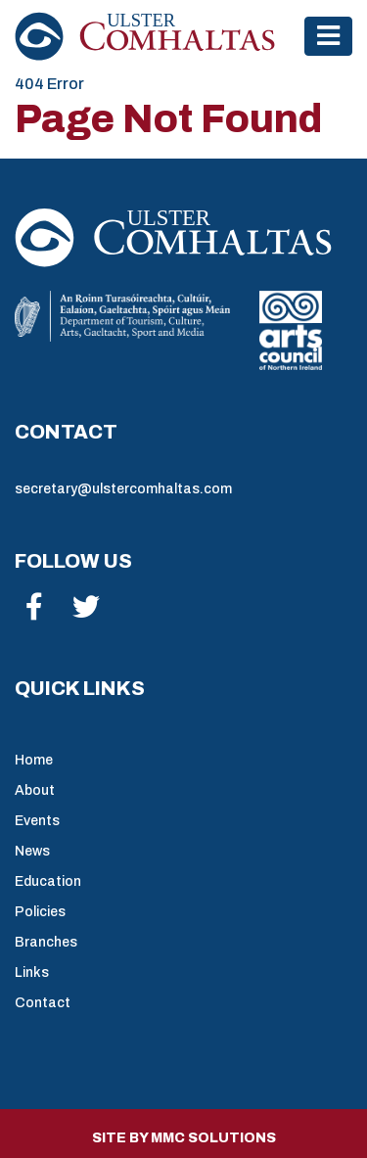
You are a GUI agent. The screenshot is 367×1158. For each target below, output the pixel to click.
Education (48, 881)
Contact (42, 1003)
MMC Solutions (213, 1138)
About (35, 790)
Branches (46, 942)
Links (32, 972)
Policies (40, 911)
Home (34, 760)
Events (37, 820)
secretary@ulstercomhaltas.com (123, 489)
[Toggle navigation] (328, 36)
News (32, 851)
